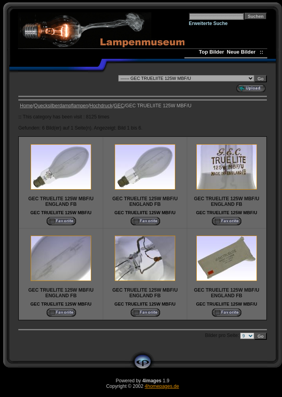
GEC (119, 105)
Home (26, 105)
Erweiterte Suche (208, 23)
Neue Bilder (242, 52)
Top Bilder (211, 52)
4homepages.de (162, 386)
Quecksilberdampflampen (61, 105)
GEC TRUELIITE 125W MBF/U (60, 212)
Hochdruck (101, 105)
